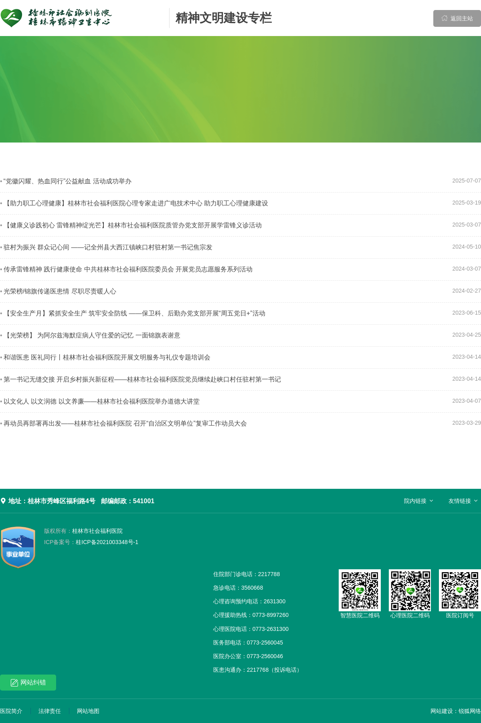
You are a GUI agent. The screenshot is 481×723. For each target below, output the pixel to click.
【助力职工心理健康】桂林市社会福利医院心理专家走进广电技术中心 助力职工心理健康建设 (136, 203)
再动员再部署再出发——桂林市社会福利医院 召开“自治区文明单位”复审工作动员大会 (125, 423)
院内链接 (415, 501)
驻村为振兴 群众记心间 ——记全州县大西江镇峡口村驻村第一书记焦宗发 (108, 247)
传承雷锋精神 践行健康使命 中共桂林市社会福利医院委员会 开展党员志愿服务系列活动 (128, 269)
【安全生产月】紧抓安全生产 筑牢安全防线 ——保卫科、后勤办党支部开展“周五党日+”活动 (134, 313)
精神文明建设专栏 (224, 17)
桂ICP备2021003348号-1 (91, 542)
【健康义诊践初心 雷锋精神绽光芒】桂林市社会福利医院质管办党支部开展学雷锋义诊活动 (133, 225)
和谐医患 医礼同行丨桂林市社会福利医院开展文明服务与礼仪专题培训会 (107, 357)
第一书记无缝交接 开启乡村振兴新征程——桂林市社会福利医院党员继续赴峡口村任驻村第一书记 (142, 379)
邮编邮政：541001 (127, 501)
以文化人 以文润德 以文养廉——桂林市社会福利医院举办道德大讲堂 (102, 401)
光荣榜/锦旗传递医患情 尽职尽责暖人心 (60, 291)
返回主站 (457, 18)
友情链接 (460, 501)
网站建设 (441, 711)
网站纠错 (28, 683)
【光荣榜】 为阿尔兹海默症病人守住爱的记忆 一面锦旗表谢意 (92, 335)
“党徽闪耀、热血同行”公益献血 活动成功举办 (67, 181)
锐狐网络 (470, 711)
